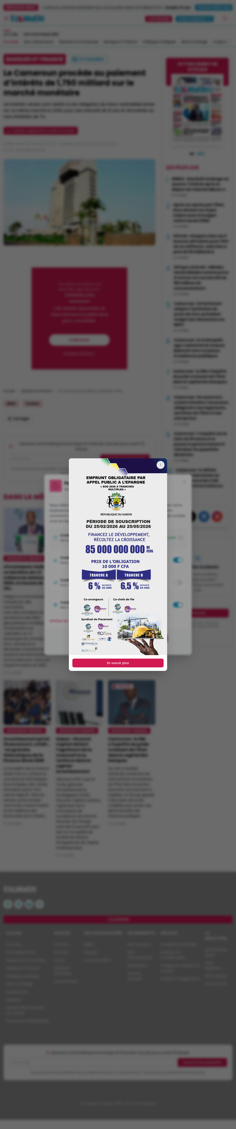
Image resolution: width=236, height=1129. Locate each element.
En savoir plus (118, 663)
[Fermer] (160, 465)
